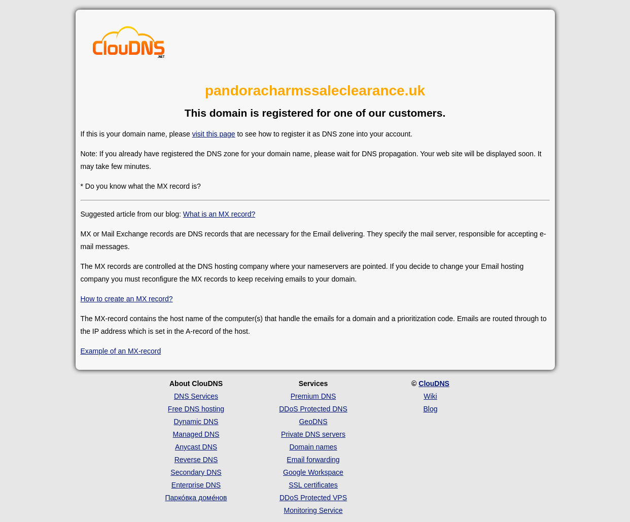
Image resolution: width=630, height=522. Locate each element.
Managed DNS (196, 434)
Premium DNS (313, 396)
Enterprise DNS (196, 485)
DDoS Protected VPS (313, 498)
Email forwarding (313, 460)
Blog (430, 409)
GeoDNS (313, 421)
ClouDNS (433, 383)
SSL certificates (313, 485)
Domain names (313, 447)
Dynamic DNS (196, 421)
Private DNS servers (313, 434)
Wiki (430, 396)
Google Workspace (313, 472)
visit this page (213, 134)
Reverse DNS (196, 460)
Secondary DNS (195, 472)
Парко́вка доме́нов (196, 498)
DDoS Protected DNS (313, 409)
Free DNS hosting (196, 409)
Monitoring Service (313, 510)
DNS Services (196, 396)
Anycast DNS (196, 447)
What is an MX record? (219, 214)
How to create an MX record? (127, 299)
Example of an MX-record (121, 351)
